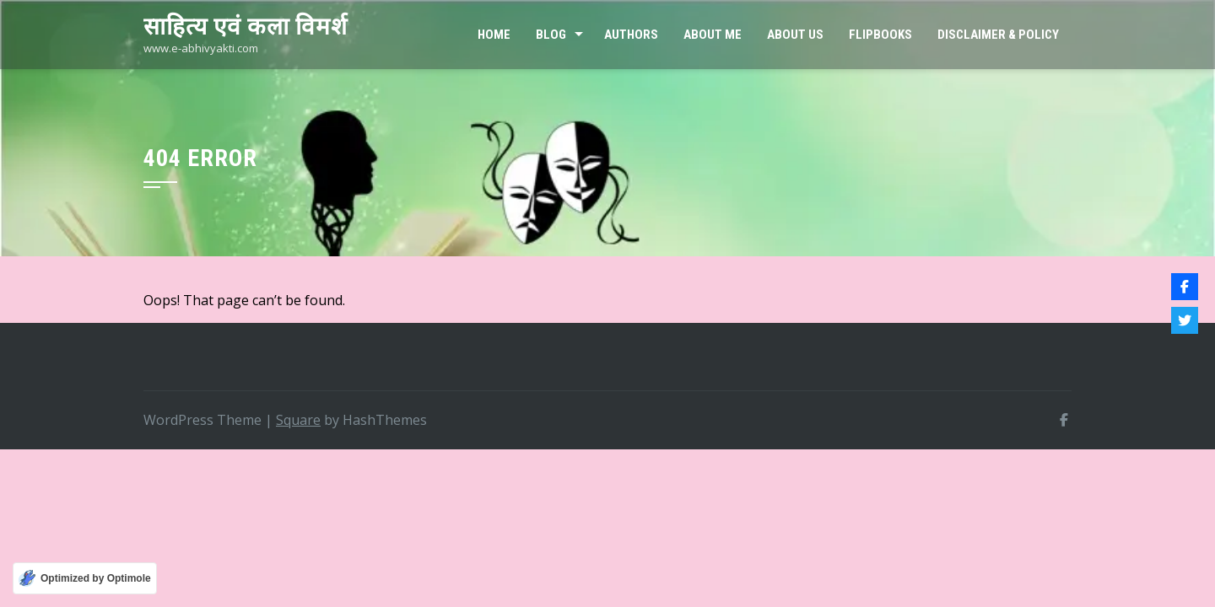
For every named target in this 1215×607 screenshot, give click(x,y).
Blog (551, 34)
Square (298, 420)
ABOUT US (795, 34)
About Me (712, 34)
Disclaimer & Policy (998, 34)
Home (494, 34)
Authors (631, 34)
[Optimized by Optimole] (85, 578)
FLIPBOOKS (880, 34)
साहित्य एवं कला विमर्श (245, 26)
